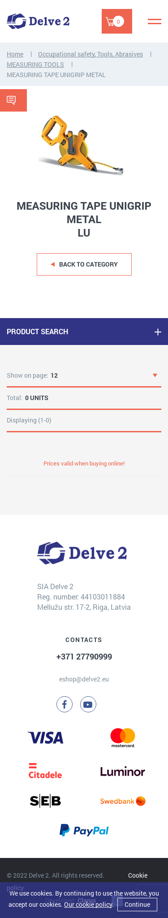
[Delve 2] (38, 21)
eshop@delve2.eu (84, 679)
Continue (137, 904)
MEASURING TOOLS (35, 64)
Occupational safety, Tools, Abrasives (90, 54)
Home (15, 54)
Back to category (88, 264)
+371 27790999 (84, 656)
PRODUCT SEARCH (37, 331)
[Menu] (154, 21)
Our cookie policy (88, 904)
